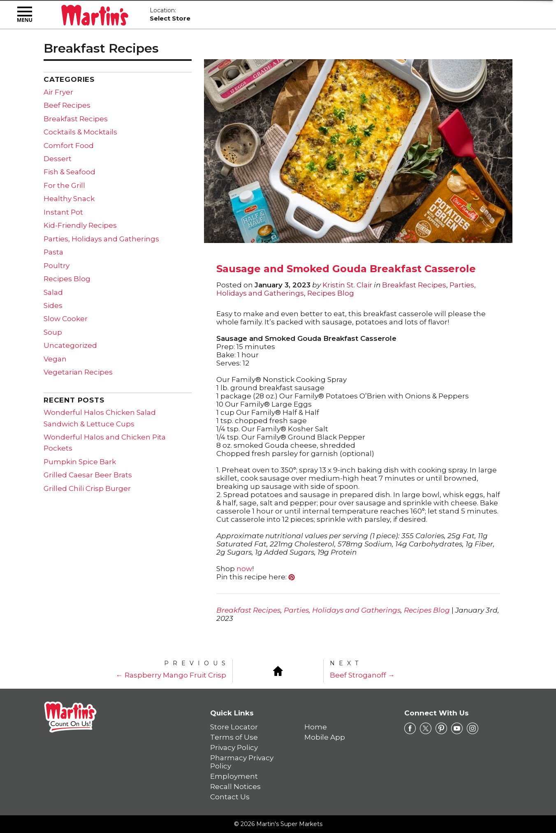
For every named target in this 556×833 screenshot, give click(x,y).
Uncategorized (70, 345)
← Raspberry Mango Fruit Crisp (171, 675)
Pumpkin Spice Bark (80, 462)
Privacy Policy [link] (234, 747)
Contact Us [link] (230, 797)
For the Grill (64, 185)
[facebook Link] (410, 728)
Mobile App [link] (324, 737)
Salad (53, 292)
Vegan (55, 359)
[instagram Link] (472, 728)
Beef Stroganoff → (362, 675)
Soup (53, 332)
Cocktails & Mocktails (80, 132)
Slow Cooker (66, 319)
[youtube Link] (457, 728)
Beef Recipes (67, 105)
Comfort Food (69, 145)
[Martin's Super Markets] (95, 13)
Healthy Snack (69, 198)
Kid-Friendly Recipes (80, 225)
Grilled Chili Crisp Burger (87, 488)
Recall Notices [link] (235, 786)
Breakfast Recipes (414, 285)
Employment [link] (234, 776)
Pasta (53, 252)
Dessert (58, 159)
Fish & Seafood (69, 172)
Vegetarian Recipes (78, 372)
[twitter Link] (425, 728)
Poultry (57, 265)
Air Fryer (58, 92)
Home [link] (315, 727)
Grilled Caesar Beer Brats (88, 475)
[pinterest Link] (441, 728)
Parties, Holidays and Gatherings (342, 610)
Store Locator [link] (234, 727)
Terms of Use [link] (234, 737)
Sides (53, 305)
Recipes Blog (330, 293)
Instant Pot (63, 212)
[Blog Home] (278, 670)
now (244, 569)
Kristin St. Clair (347, 285)
